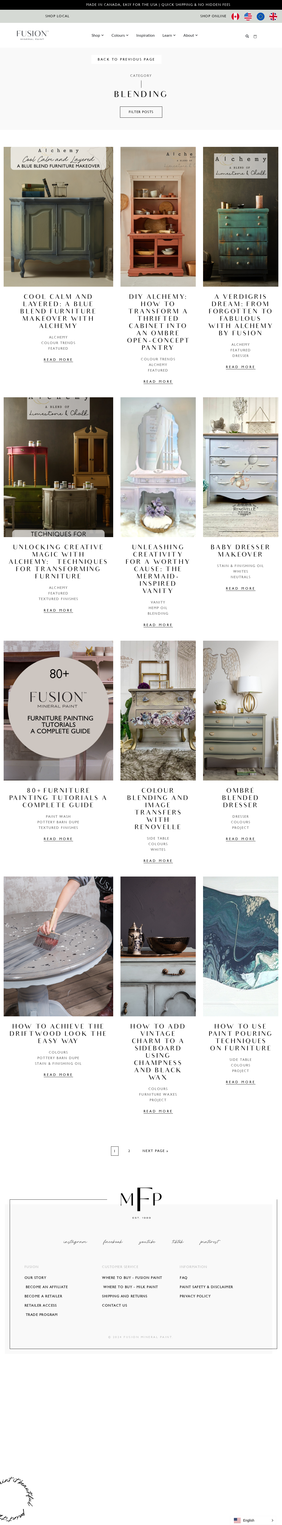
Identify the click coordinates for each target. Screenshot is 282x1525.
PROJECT (240, 828)
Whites (240, 571)
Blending (158, 613)
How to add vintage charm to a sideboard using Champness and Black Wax (158, 1053)
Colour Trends (58, 343)
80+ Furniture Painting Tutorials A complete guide (58, 799)
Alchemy (58, 337)
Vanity (158, 602)
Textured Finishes (58, 599)
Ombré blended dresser (240, 799)
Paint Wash (58, 816)
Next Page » (156, 1151)
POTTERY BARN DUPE (58, 822)
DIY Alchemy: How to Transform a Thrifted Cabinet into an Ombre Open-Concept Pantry (158, 323)
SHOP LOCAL (57, 16)
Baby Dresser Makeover (241, 551)
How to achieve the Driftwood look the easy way (58, 1035)
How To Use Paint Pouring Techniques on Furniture (241, 1038)
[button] (247, 36)
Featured (58, 348)
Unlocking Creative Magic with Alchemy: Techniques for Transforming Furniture (58, 562)
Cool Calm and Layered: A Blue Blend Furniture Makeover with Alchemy (58, 312)
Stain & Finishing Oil (240, 566)
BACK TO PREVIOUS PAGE (141, 59)
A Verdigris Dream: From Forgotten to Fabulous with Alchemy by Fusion (240, 316)
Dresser (240, 356)
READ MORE (58, 360)
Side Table (158, 838)
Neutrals (241, 577)
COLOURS (158, 844)
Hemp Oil (158, 608)
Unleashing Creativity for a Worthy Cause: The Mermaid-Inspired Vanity (158, 569)
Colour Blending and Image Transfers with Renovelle (158, 810)
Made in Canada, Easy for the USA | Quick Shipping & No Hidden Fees (158, 5)
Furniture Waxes (158, 1094)
